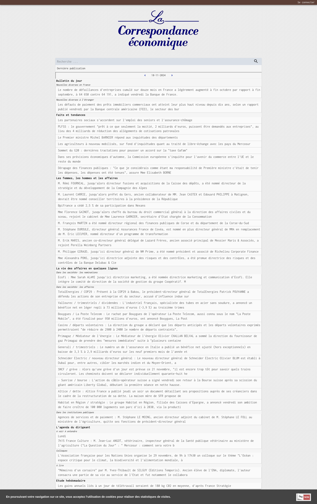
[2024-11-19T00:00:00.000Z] (172, 75)
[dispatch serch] (256, 61)
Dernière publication (71, 68)
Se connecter (306, 2)
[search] (158, 61)
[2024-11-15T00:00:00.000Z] (144, 75)
